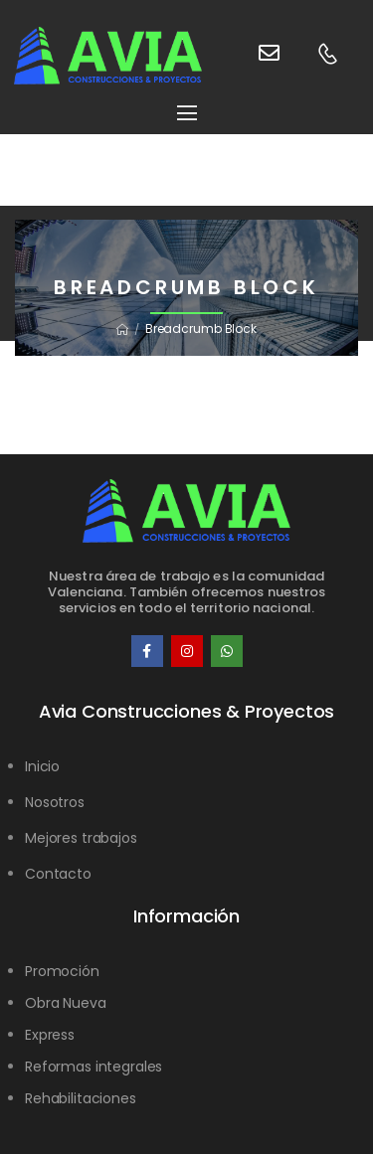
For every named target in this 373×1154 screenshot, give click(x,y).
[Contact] (251, 55)
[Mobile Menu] (187, 112)
